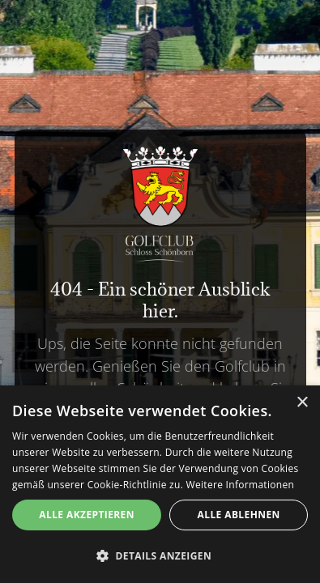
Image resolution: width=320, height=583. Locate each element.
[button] (160, 555)
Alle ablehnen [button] (239, 514)
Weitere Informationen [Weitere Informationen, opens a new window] (240, 485)
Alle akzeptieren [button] (86, 514)
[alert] (160, 484)
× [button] (302, 403)
